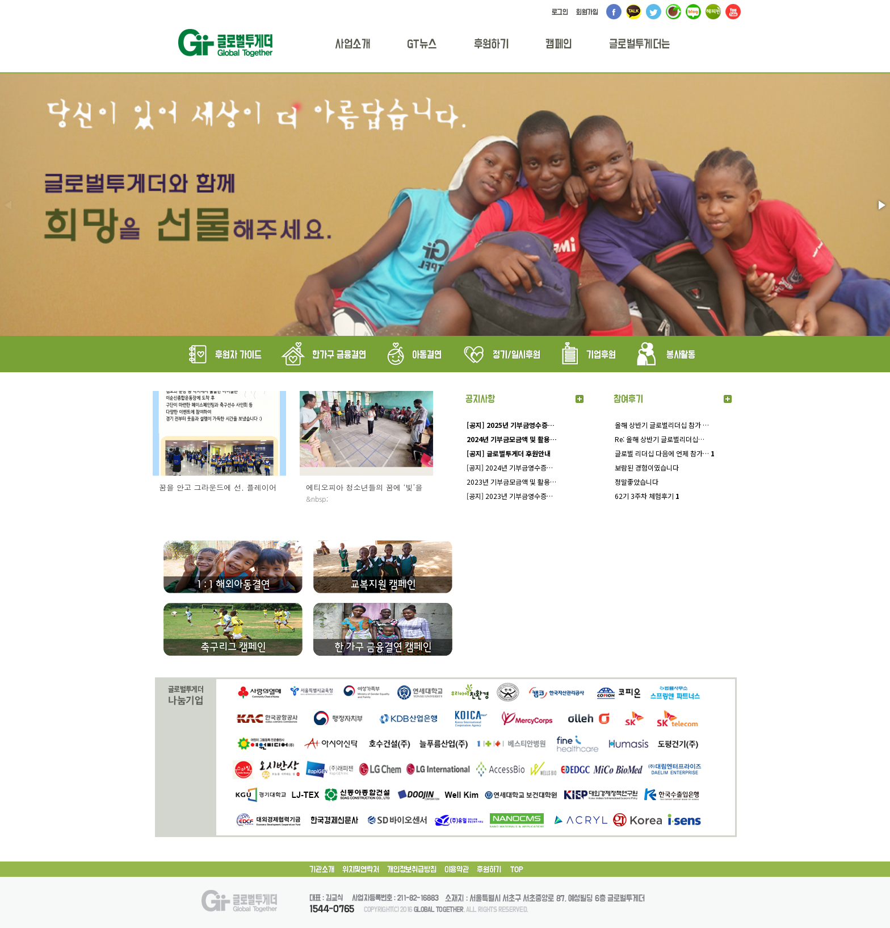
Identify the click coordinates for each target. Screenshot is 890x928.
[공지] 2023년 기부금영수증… (510, 496)
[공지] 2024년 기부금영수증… (510, 467)
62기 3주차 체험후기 (647, 496)
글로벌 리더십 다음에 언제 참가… (665, 453)
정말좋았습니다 (636, 481)
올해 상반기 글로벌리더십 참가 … (662, 425)
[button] (881, 205)
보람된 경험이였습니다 (647, 467)
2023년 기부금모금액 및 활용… (511, 481)
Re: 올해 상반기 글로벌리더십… (659, 439)
